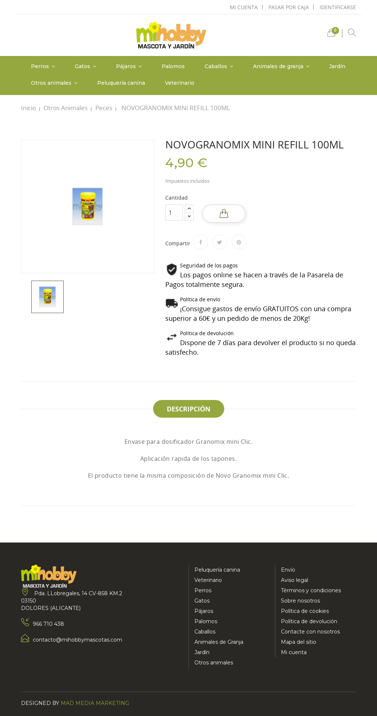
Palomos (205, 621)
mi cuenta (244, 7)
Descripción (189, 408)
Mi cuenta (294, 652)
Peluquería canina (217, 569)
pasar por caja (288, 7)
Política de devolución (309, 621)
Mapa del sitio (298, 642)
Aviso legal (294, 580)
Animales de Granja (218, 642)
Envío (288, 569)
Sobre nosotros (300, 600)
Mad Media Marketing (95, 703)
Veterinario (208, 580)
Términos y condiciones (311, 590)
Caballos (204, 631)
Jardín (201, 652)
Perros (202, 590)
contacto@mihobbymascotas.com (77, 639)
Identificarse (338, 7)
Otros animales (213, 662)
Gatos (201, 600)
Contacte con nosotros (310, 631)
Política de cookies (305, 611)
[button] (331, 34)
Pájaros (203, 611)
